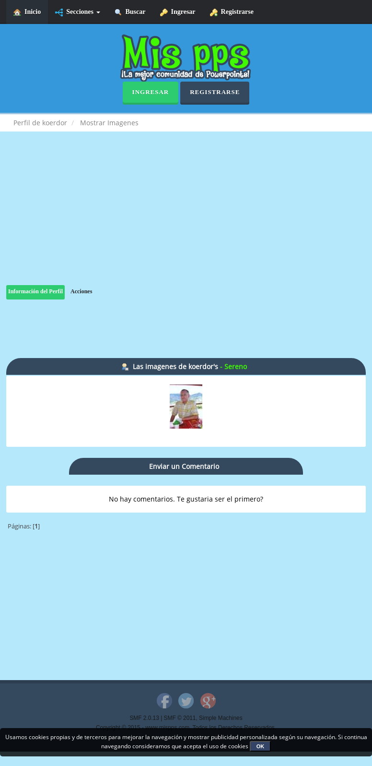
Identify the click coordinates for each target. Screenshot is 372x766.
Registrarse (232, 12)
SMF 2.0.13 (144, 718)
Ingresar (178, 12)
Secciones (77, 12)
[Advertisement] (186, 218)
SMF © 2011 (180, 718)
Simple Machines (221, 718)
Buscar (130, 12)
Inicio (27, 12)
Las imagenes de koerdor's (175, 366)
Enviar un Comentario (184, 466)
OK (260, 746)
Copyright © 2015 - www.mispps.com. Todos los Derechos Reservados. (186, 727)
